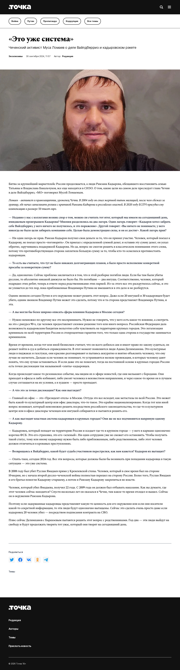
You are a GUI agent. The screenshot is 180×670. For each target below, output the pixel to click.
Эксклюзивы (16, 56)
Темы (12, 637)
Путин (30, 21)
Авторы (13, 628)
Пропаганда (50, 21)
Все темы (92, 21)
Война (14, 21)
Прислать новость (20, 646)
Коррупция (72, 21)
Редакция (67, 56)
